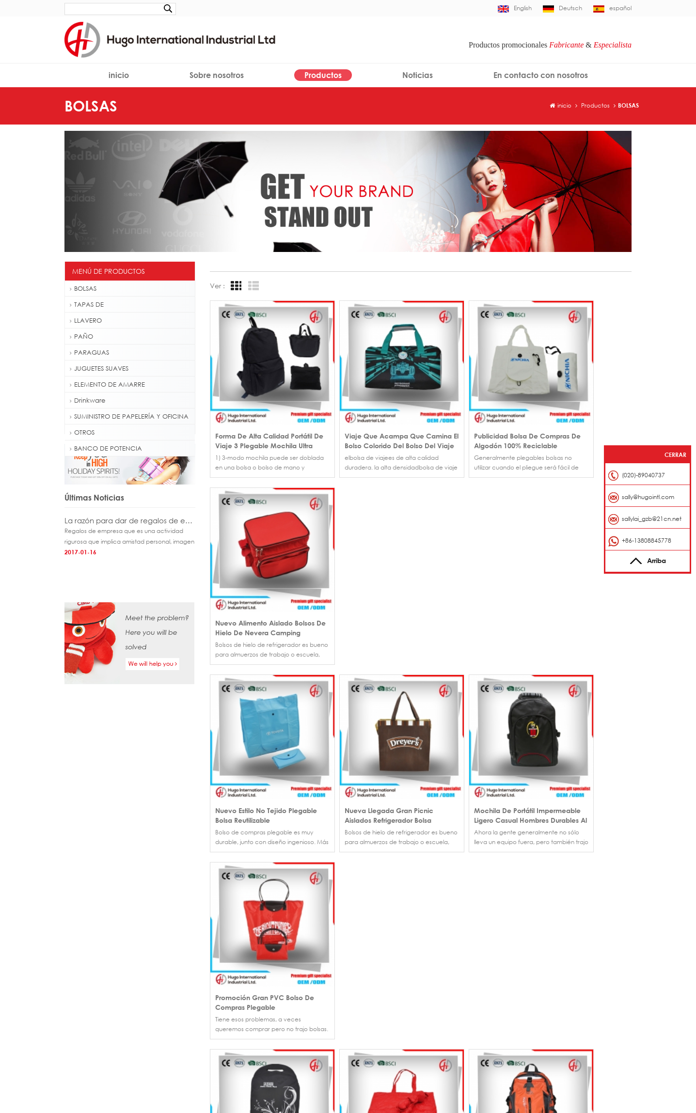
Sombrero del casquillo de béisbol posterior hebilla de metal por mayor (275, 984)
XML (426, 998)
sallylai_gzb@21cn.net (651, 518)
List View (252, 286)
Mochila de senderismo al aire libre (118, 1005)
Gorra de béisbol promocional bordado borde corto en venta (275, 969)
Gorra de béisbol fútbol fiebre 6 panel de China (275, 954)
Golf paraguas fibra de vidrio (110, 974)
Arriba (648, 560)
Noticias (417, 75)
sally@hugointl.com (546, 954)
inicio (119, 75)
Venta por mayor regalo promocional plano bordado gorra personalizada (275, 940)
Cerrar (675, 454)
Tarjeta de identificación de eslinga (119, 1051)
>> (287, 807)
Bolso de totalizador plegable (111, 1020)
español (612, 8)
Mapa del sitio (377, 998)
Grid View (234, 286)
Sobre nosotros (217, 75)
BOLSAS (628, 105)
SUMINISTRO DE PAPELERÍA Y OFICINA (129, 416)
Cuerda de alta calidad (103, 1067)
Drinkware (87, 400)
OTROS (82, 432)
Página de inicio (380, 940)
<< (220, 807)
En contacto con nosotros (540, 75)
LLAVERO (86, 320)
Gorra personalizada (98, 943)
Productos (323, 75)
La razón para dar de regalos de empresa (129, 542)
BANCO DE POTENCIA (106, 448)
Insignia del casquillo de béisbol (113, 958)
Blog (427, 984)
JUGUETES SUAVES (99, 368)
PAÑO (81, 336)
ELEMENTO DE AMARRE (107, 384)
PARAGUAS (89, 352)
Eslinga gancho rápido (101, 1036)
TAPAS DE (87, 304)
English (515, 8)
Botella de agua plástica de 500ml (117, 989)
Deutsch (562, 8)
